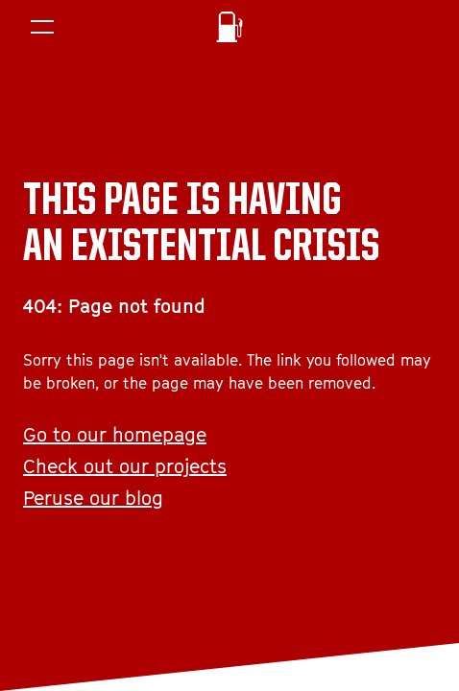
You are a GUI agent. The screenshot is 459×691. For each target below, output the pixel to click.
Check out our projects (125, 466)
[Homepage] (229, 27)
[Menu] (42, 27)
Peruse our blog (93, 498)
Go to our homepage (114, 434)
